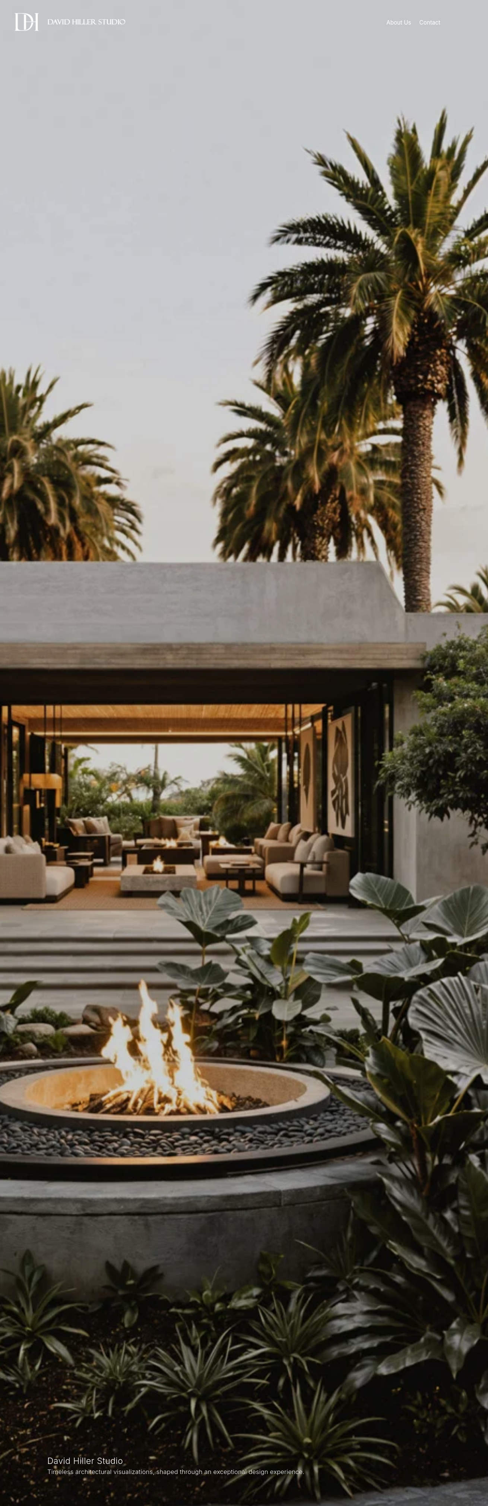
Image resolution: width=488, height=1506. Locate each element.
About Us (398, 22)
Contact (429, 22)
